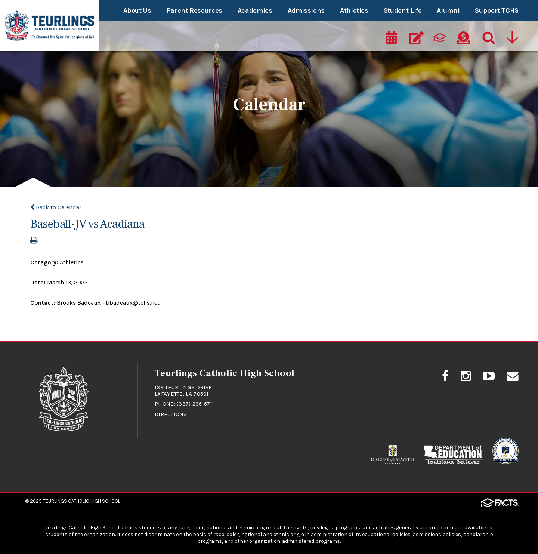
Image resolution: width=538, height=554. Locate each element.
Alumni (448, 10)
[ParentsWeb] (440, 38)
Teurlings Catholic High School (81, 501)
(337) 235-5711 (195, 403)
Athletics (354, 10)
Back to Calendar (55, 207)
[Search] (486, 38)
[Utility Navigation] (511, 38)
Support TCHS (497, 10)
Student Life (403, 10)
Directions (171, 413)
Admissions (306, 10)
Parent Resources (194, 10)
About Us (137, 10)
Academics (255, 10)
